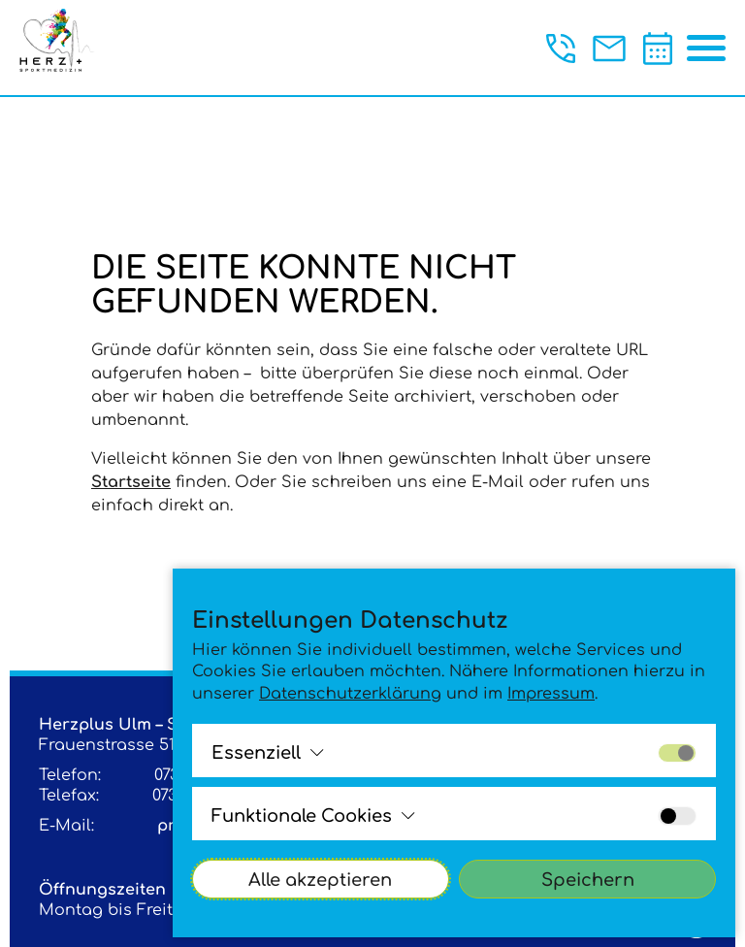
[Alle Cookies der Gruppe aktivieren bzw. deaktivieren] (677, 753)
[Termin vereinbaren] (657, 48)
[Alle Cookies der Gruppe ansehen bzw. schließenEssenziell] (267, 753)
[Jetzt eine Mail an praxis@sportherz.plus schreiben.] (609, 48)
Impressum (551, 693)
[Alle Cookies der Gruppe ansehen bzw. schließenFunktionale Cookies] (313, 816)
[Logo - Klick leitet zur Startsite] (65, 45)
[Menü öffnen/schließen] (706, 48)
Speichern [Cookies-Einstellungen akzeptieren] (587, 880)
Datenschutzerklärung (350, 693)
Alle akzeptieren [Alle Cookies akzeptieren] (320, 880)
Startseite (131, 482)
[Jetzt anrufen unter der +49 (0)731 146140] (560, 48)
